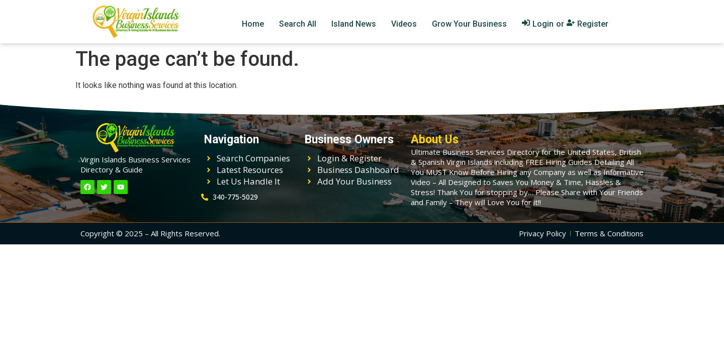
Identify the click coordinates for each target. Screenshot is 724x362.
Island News (353, 24)
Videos (404, 24)
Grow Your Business (469, 24)
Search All (297, 24)
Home (253, 24)
